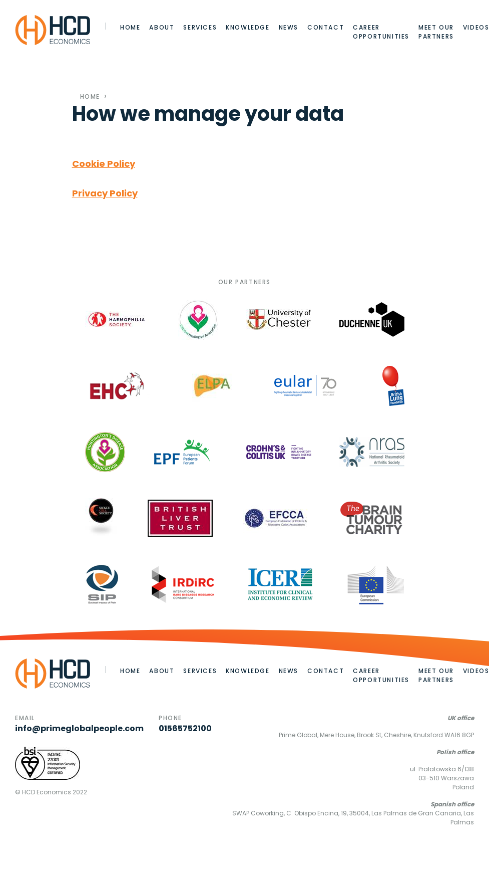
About (161, 27)
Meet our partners (436, 32)
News (288, 27)
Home (130, 27)
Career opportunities (381, 32)
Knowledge (247, 27)
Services (200, 27)
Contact (325, 27)
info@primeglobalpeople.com (79, 728)
